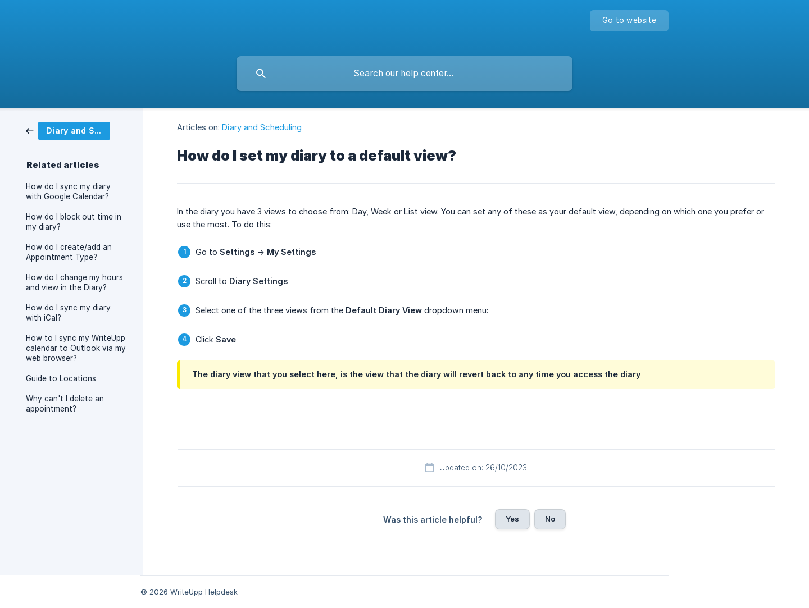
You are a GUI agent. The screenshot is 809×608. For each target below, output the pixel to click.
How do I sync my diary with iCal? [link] (68, 312)
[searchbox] (404, 73)
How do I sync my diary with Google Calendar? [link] (68, 191)
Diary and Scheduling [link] (262, 127)
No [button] (550, 518)
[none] (629, 20)
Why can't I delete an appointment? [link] (65, 403)
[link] (68, 130)
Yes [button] (512, 518)
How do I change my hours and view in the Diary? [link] (74, 282)
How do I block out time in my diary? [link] (73, 221)
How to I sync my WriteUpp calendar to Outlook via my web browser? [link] (76, 348)
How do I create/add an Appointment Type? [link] (69, 252)
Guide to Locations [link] (61, 378)
